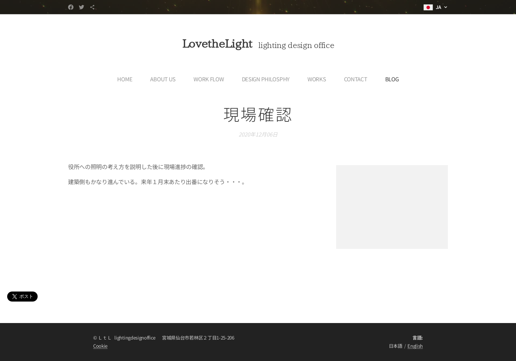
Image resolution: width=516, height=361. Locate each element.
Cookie (100, 345)
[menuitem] (127, 79)
